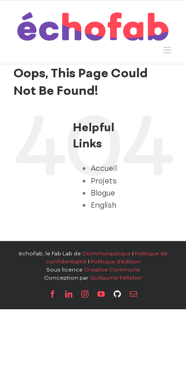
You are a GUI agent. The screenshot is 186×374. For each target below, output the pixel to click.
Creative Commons (112, 269)
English (103, 205)
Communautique (106, 253)
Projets (104, 181)
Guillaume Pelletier (116, 277)
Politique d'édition (116, 261)
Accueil (104, 168)
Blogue (103, 193)
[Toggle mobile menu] (168, 50)
